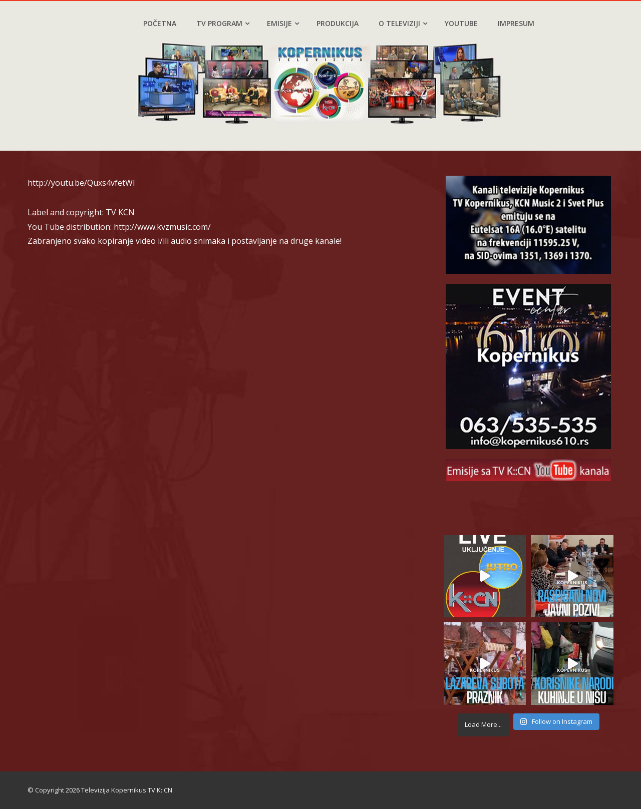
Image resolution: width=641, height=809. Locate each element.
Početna (159, 23)
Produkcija (337, 23)
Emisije (283, 23)
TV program (222, 23)
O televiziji (403, 23)
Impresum (516, 23)
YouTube (461, 23)
